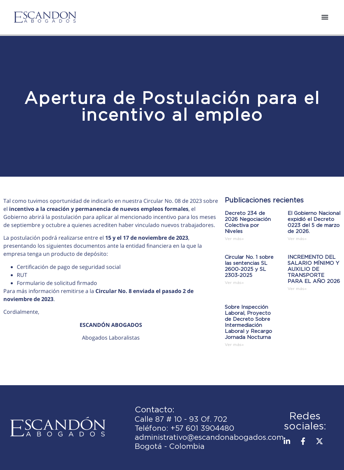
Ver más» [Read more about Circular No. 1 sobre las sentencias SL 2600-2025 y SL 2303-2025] (234, 282)
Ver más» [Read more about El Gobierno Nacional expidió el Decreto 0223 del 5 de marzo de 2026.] (297, 238)
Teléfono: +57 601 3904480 (184, 428)
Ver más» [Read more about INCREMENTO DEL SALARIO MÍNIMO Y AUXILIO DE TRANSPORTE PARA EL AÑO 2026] (297, 288)
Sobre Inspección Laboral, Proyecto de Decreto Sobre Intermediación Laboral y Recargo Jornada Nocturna (248, 322)
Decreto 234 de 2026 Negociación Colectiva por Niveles (248, 222)
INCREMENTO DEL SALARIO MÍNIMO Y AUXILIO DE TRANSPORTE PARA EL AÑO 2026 (314, 269)
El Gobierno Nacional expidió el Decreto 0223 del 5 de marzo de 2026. (314, 222)
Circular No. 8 (113, 291)
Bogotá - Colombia (170, 446)
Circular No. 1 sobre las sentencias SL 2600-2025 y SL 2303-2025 (249, 266)
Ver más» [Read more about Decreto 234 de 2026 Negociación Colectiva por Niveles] (234, 238)
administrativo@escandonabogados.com (209, 437)
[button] (325, 17)
